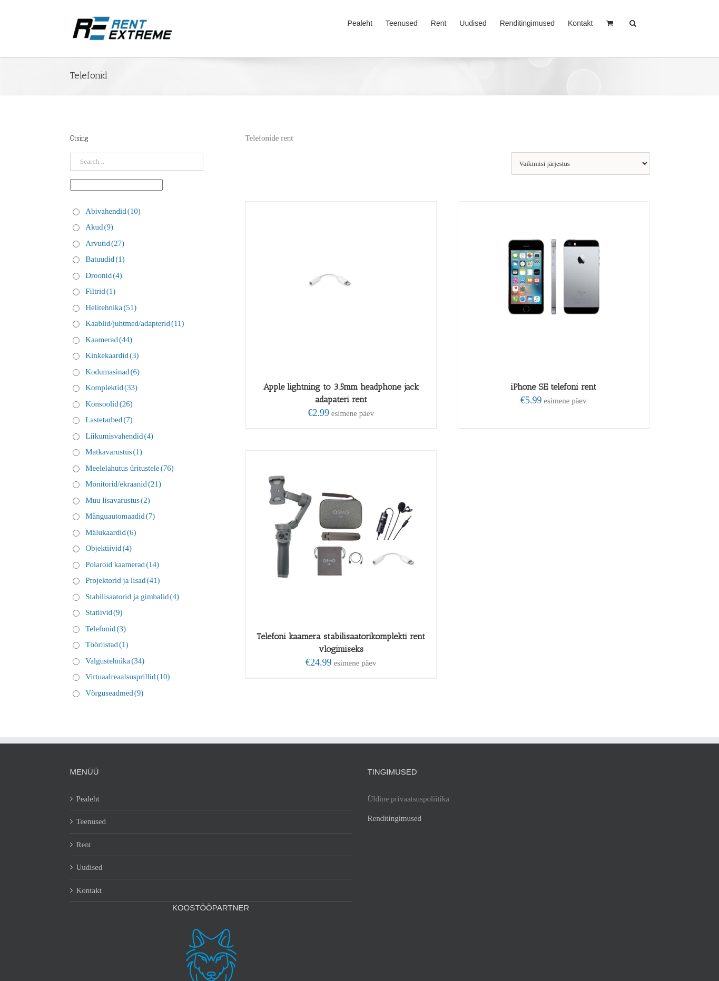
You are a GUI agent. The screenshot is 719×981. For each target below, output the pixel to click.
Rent (83, 844)
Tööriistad (106, 644)
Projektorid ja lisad (122, 580)
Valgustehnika (114, 661)
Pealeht (88, 799)
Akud (99, 227)
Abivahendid (112, 211)
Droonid (103, 275)
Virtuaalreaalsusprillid (127, 676)
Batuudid (105, 259)
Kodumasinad (112, 372)
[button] (632, 22)
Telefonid (105, 629)
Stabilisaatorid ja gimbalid (132, 596)
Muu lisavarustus (117, 500)
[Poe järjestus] (580, 163)
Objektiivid (108, 548)
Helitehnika (110, 307)
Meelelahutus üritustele (129, 468)
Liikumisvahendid (119, 436)
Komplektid (111, 387)
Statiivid (103, 612)
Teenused (91, 821)
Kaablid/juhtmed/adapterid (134, 323)
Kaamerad (108, 339)
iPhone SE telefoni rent (553, 387)
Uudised (89, 867)
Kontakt (89, 890)
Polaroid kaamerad (122, 564)
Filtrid (100, 291)
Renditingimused (395, 818)
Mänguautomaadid (120, 516)
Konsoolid (109, 404)
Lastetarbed (108, 419)
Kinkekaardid (112, 355)
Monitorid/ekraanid (123, 484)
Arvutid (104, 243)
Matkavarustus (113, 452)
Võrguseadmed (114, 693)
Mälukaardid (110, 532)
